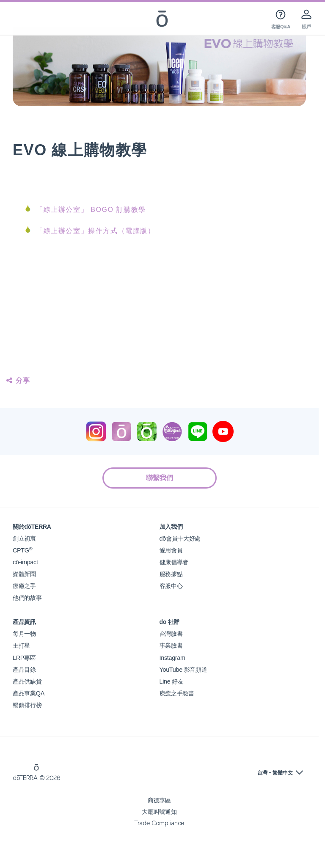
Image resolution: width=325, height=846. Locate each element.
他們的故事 (27, 597)
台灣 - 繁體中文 (275, 773)
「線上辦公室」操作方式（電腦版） (95, 230)
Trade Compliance (159, 823)
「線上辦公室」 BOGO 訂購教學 (91, 209)
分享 (18, 380)
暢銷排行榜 (27, 705)
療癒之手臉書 (177, 693)
